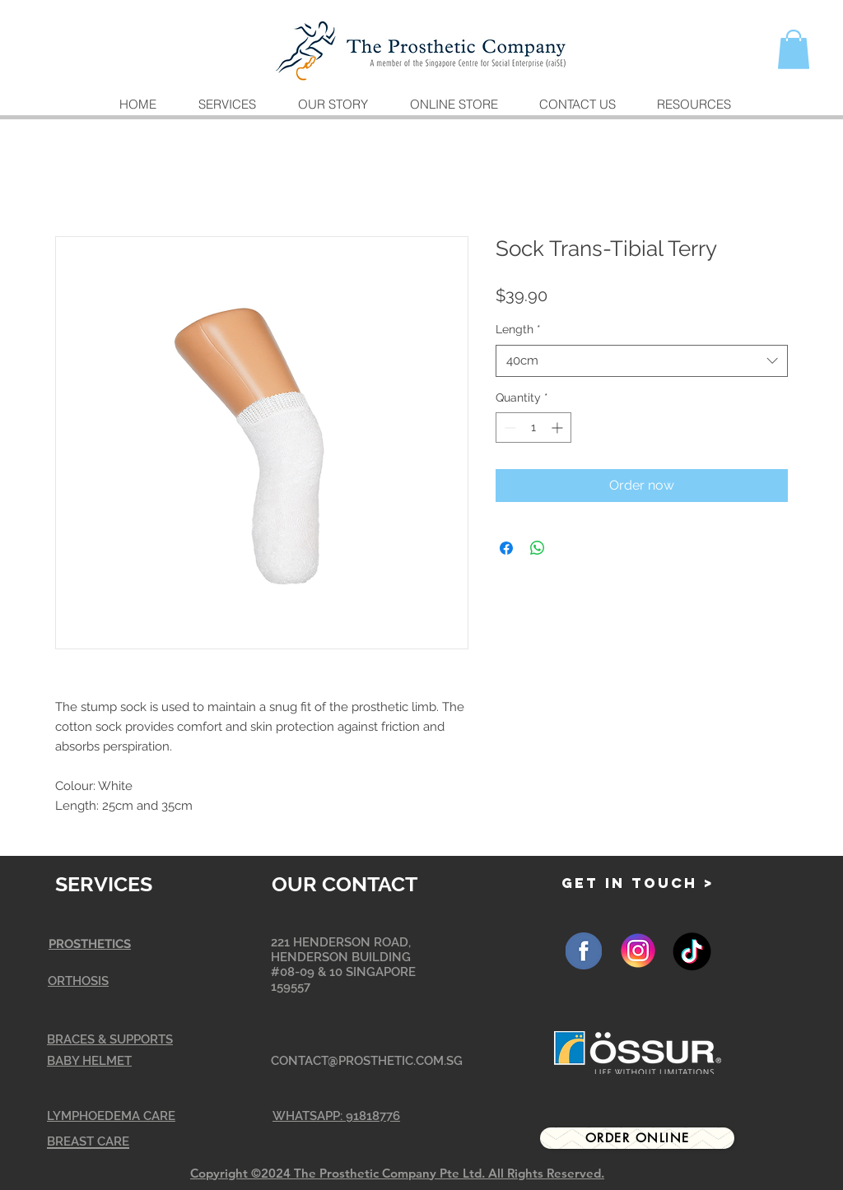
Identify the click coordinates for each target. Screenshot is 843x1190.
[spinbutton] (533, 427)
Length (518, 329)
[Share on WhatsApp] (537, 548)
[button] (793, 49)
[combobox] (642, 361)
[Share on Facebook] (506, 548)
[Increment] (558, 427)
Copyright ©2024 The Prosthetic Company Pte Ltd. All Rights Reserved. (397, 1173)
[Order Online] (637, 1138)
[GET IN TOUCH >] (638, 883)
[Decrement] (508, 427)
